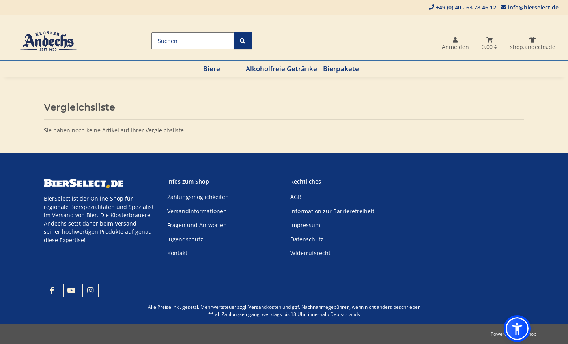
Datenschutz (306, 239)
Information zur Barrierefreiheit (332, 211)
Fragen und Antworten (197, 225)
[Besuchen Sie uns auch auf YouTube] (71, 290)
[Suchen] (192, 40)
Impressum (305, 225)
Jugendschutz (185, 239)
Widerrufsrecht (310, 253)
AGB (295, 197)
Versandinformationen (197, 211)
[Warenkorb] (489, 44)
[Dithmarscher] (533, 44)
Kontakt (177, 253)
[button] (455, 44)
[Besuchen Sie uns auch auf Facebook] (52, 290)
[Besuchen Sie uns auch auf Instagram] (90, 290)
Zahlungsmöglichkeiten (198, 197)
